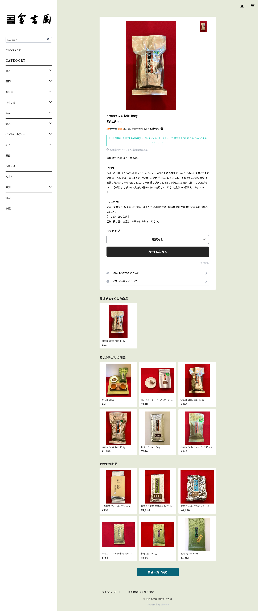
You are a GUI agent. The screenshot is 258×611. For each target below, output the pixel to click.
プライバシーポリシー (112, 592)
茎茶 (8, 81)
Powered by (158, 604)
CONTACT (13, 50)
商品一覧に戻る (158, 572)
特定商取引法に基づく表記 (141, 592)
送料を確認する (140, 149)
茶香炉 (9, 176)
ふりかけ (10, 166)
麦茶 (8, 123)
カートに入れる (158, 251)
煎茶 (8, 70)
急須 (8, 197)
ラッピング (113, 231)
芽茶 (8, 113)
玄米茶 (9, 92)
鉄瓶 (8, 208)
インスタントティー (16, 134)
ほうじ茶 (10, 102)
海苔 (8, 187)
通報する (204, 263)
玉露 (8, 155)
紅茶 (8, 145)
